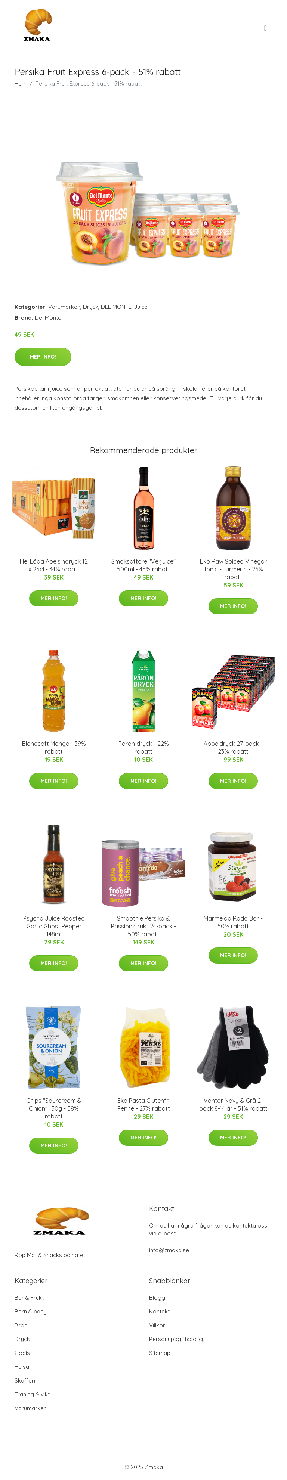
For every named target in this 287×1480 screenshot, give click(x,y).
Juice (141, 306)
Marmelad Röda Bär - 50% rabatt (233, 922)
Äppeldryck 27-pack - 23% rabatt (233, 747)
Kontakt (159, 1311)
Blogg (157, 1297)
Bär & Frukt (29, 1297)
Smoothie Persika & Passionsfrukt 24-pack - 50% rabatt (143, 926)
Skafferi (25, 1380)
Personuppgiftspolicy (177, 1339)
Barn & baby (31, 1311)
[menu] (266, 28)
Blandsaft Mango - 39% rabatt (54, 747)
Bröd (21, 1325)
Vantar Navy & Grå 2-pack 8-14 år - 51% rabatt (233, 1104)
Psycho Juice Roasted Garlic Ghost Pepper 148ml (54, 926)
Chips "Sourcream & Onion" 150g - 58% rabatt (53, 1108)
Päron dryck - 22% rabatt (143, 747)
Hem (21, 83)
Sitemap (159, 1352)
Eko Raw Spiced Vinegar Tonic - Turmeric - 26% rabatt (233, 569)
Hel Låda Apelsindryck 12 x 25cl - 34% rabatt (54, 565)
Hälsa (22, 1366)
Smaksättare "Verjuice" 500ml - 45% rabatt (143, 565)
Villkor (157, 1325)
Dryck (90, 306)
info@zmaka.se (169, 1250)
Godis (22, 1352)
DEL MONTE (116, 306)
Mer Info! (43, 356)
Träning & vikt (32, 1394)
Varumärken (64, 306)
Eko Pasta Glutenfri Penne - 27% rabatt (143, 1104)
